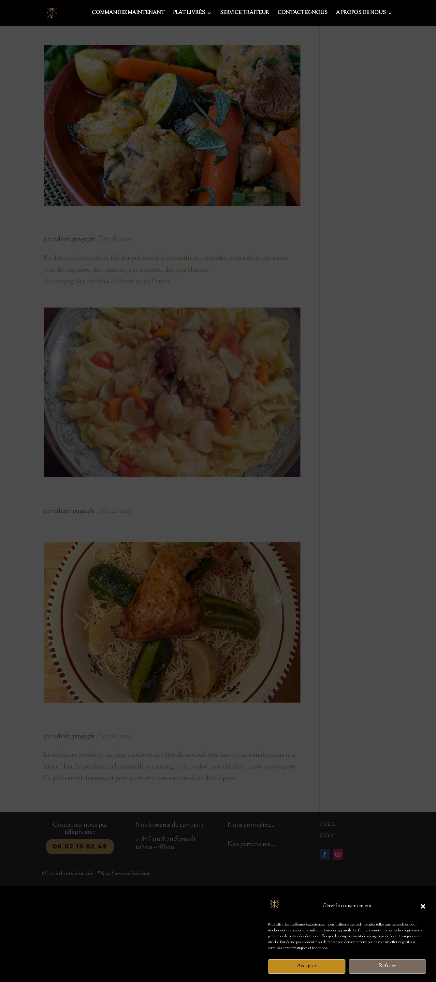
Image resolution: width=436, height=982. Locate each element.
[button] (423, 914)
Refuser (387, 974)
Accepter (306, 974)
